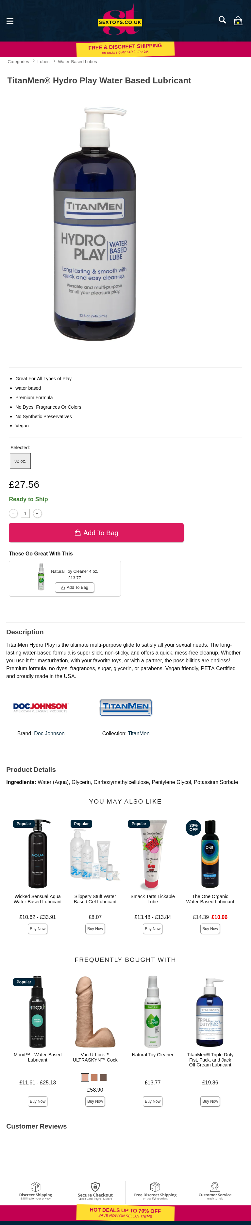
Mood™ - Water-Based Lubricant (38, 1057)
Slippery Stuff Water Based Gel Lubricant (95, 899)
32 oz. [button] (20, 461)
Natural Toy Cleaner (153, 1055)
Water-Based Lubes (77, 61)
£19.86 (210, 1083)
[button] (85, 1077)
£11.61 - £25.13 (37, 1083)
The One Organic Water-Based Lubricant (210, 899)
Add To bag (96, 532)
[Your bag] (238, 20)
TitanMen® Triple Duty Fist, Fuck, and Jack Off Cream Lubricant (210, 1060)
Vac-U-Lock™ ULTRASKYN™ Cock (95, 1057)
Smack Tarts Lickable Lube (152, 899)
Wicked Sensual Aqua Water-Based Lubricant (38, 899)
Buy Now (37, 929)
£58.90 (95, 1090)
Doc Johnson (49, 733)
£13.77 (153, 1083)
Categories (18, 61)
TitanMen (139, 733)
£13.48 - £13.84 (152, 917)
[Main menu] (10, 20)
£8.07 (95, 917)
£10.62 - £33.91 (37, 917)
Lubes (44, 61)
